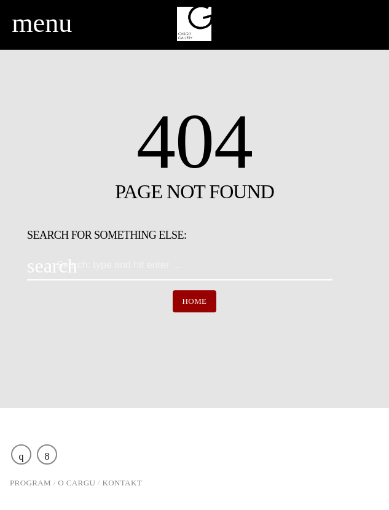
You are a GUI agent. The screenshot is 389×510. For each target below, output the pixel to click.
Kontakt (123, 482)
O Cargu (76, 482)
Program (30, 482)
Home (195, 301)
